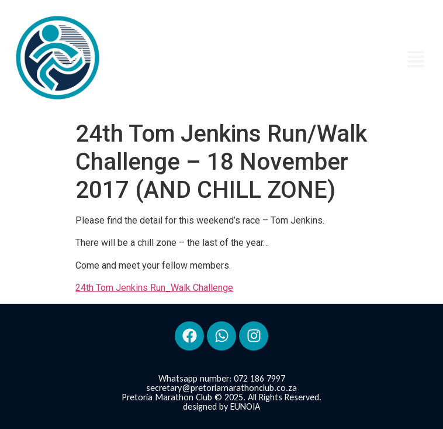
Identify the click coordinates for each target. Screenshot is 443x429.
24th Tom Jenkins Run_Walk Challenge (154, 287)
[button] (415, 60)
